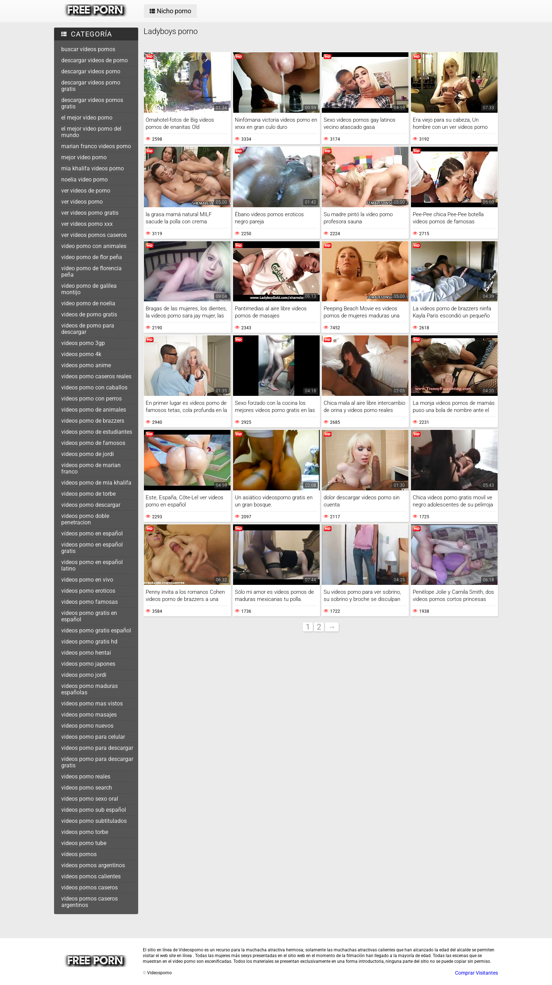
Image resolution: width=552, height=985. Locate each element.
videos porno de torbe (88, 493)
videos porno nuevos (87, 725)
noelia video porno (84, 179)
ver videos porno (82, 201)
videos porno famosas (89, 601)
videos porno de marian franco (91, 468)
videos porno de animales (93, 409)
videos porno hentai (86, 652)
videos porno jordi (83, 674)
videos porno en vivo (87, 579)
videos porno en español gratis (92, 547)
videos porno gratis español (96, 630)
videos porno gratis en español (89, 616)
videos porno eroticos (88, 590)
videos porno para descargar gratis (97, 762)
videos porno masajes (89, 714)
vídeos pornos (79, 854)
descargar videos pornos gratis (92, 103)
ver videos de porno (85, 190)
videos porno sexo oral (89, 798)
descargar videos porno (90, 71)
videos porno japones (88, 663)
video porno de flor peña (91, 257)
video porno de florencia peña (91, 271)
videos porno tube (83, 843)
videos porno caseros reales (96, 376)
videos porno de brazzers (92, 420)
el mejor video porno (86, 117)
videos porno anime (86, 365)
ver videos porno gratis (89, 212)
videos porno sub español (93, 809)
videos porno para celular (93, 736)
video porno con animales (93, 246)
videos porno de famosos (93, 443)
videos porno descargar (90, 504)
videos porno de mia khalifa (96, 482)
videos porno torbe (84, 832)
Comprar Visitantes (476, 973)
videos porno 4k (81, 354)
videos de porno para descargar (87, 328)
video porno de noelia (88, 303)
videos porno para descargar (97, 747)
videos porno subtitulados (94, 820)
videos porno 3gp (83, 343)
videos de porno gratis (89, 314)
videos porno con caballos (94, 387)
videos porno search (86, 787)
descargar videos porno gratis (90, 85)
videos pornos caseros (89, 887)
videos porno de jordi (87, 454)
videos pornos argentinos (93, 865)
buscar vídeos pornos (88, 49)
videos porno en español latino (92, 565)
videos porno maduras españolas (89, 689)
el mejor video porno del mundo (91, 132)
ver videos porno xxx (87, 223)
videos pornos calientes (91, 876)
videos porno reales (85, 776)
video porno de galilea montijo (89, 289)
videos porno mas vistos (92, 703)
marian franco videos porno (96, 146)
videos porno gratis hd (89, 641)
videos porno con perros (91, 398)
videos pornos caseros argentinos (89, 901)
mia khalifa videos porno (92, 168)
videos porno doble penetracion (85, 519)
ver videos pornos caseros (94, 235)
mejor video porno (84, 157)
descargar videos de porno (94, 60)
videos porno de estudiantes (96, 431)
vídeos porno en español (92, 533)
